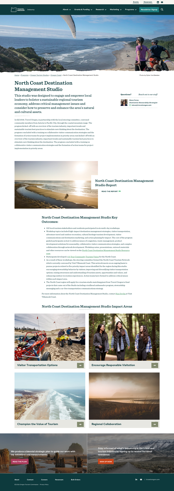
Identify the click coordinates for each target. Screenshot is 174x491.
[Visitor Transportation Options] (50, 341)
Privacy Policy (44, 484)
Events (136, 2)
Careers (44, 480)
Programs (130, 9)
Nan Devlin (121, 293)
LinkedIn (136, 479)
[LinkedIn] (158, 2)
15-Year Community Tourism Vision (83, 256)
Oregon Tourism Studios (39, 75)
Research (101, 9)
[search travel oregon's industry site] (162, 9)
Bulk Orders (75, 480)
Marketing (116, 9)
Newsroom (148, 2)
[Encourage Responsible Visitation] (124, 341)
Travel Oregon (22, 9)
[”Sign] (130, 453)
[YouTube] (162, 2)
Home (17, 75)
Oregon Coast (56, 75)
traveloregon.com (152, 479)
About (67, 9)
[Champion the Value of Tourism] (50, 400)
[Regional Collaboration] (124, 400)
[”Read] (43, 453)
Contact (30, 480)
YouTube (141, 479)
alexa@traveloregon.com (141, 105)
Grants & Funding (83, 9)
